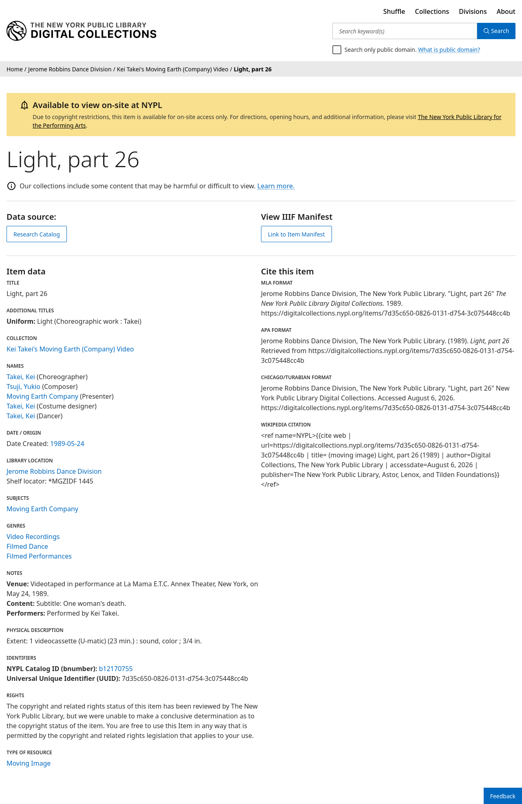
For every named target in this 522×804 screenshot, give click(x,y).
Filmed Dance (27, 546)
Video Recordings (33, 536)
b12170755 (116, 668)
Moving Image (29, 763)
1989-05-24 (67, 443)
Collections (432, 11)
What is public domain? (449, 49)
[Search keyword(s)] (404, 31)
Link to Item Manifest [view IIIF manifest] (296, 234)
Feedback (502, 796)
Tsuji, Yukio (23, 386)
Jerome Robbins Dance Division (54, 471)
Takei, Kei (21, 376)
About (506, 11)
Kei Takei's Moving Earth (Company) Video (70, 349)
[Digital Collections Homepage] (81, 31)
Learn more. (275, 185)
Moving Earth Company (42, 396)
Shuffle (394, 11)
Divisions (473, 11)
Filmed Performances (39, 556)
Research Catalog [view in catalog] (36, 234)
